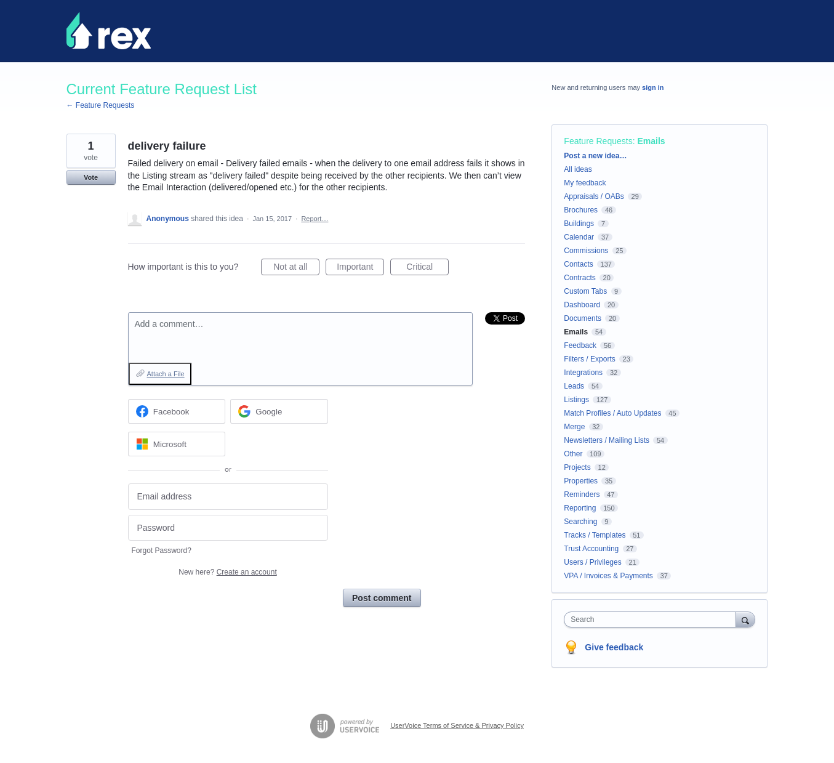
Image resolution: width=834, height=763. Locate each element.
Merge (574, 426)
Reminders (581, 494)
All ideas (577, 169)
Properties (581, 481)
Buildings (579, 223)
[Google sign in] (279, 411)
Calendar (579, 237)
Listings (576, 399)
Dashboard (582, 305)
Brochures (581, 210)
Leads (574, 386)
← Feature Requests (100, 105)
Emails (651, 141)
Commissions (586, 250)
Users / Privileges (592, 562)
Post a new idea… (595, 155)
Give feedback (614, 647)
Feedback (580, 345)
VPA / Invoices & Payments (608, 575)
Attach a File (166, 373)
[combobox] (653, 619)
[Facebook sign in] (177, 411)
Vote (91, 177)
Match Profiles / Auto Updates (612, 413)
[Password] (228, 528)
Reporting (580, 508)
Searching (580, 521)
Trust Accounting (591, 548)
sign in (653, 87)
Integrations (583, 372)
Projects (577, 467)
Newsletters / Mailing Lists (606, 440)
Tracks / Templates (594, 535)
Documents (582, 318)
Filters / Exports (589, 359)
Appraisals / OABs (593, 196)
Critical (427, 268)
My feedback (585, 183)
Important (360, 268)
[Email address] (228, 496)
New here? (227, 572)
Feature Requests (598, 141)
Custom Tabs (585, 291)
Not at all (296, 268)
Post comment (381, 598)
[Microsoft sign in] (177, 444)
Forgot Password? (161, 550)
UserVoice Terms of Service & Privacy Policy (457, 725)
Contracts (579, 277)
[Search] (745, 619)
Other (573, 454)
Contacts (578, 264)
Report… (314, 218)
